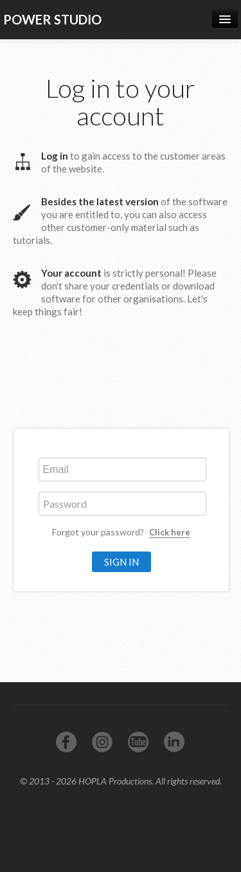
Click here (169, 532)
